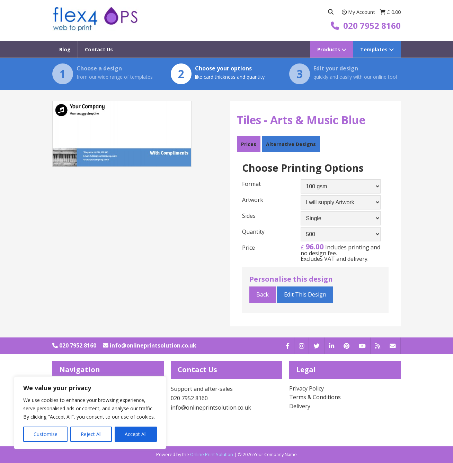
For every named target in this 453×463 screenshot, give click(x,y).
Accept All (135, 434)
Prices (248, 144)
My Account (359, 12)
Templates (377, 49)
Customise (45, 434)
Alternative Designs (291, 144)
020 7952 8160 (74, 345)
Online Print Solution (211, 454)
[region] (90, 412)
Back (262, 294)
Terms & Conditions (315, 397)
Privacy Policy (306, 388)
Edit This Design (305, 294)
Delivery (299, 406)
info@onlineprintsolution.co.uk (149, 345)
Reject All (91, 434)
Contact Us (99, 49)
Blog (65, 49)
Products (331, 49)
